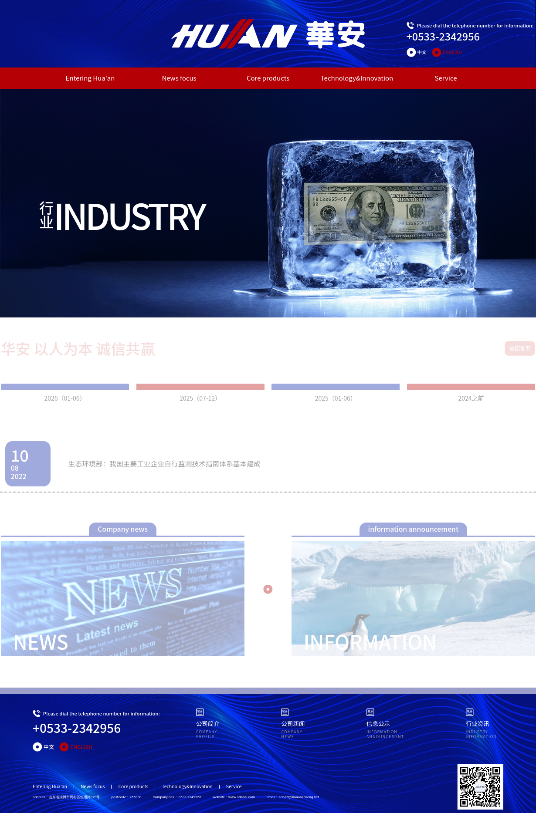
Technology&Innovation (357, 77)
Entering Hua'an (90, 77)
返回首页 (519, 348)
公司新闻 (293, 723)
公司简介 (208, 723)
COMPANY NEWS (291, 734)
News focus (179, 77)
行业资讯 (477, 723)
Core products (268, 77)
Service (446, 77)
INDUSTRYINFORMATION (481, 734)
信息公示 (378, 723)
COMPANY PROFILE (206, 734)
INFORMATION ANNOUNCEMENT (385, 734)
